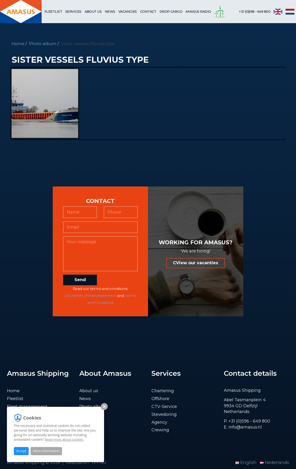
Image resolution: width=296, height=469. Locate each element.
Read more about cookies (64, 439)
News (110, 11)
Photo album (42, 43)
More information (46, 451)
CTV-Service (164, 406)
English (246, 462)
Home (18, 43)
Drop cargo (171, 11)
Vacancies (127, 11)
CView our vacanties (195, 262)
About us (93, 11)
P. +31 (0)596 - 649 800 (247, 421)
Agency (159, 422)
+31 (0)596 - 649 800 (254, 11)
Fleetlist (53, 11)
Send (80, 279)
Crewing (160, 429)
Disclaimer (74, 295)
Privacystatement (100, 295)
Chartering (162, 390)
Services (73, 11)
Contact (148, 11)
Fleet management (27, 406)
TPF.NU (98, 462)
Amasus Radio (198, 11)
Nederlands (274, 462)
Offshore (160, 398)
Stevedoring (164, 414)
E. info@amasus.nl (243, 427)
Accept (21, 451)
